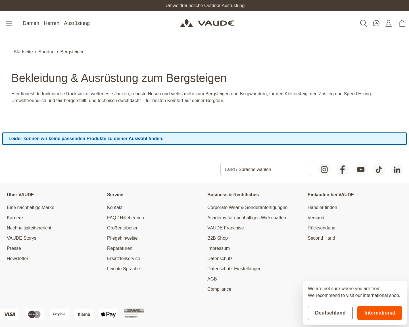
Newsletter (17, 258)
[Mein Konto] (388, 23)
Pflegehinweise (122, 238)
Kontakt (114, 207)
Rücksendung (321, 227)
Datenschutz (220, 258)
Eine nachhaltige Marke (30, 207)
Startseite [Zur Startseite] (23, 51)
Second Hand (321, 238)
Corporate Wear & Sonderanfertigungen (247, 207)
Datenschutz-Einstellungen (234, 268)
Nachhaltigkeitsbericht (29, 227)
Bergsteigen (72, 51)
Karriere (15, 217)
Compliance (219, 289)
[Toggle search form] (363, 23)
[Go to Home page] (207, 23)
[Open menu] (9, 23)
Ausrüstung (77, 23)
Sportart (47, 51)
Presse (14, 248)
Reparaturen (119, 248)
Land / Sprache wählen (248, 169)
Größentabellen (122, 227)
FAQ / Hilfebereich (125, 217)
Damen (31, 23)
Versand (316, 217)
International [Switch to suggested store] (379, 313)
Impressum (218, 248)
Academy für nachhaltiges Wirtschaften (246, 217)
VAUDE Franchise (225, 227)
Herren (51, 23)
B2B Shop (217, 238)
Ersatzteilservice (123, 258)
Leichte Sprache (123, 268)
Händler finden (322, 207)
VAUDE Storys (21, 238)
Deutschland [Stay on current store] (330, 313)
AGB (212, 279)
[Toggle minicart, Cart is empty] (402, 23)
